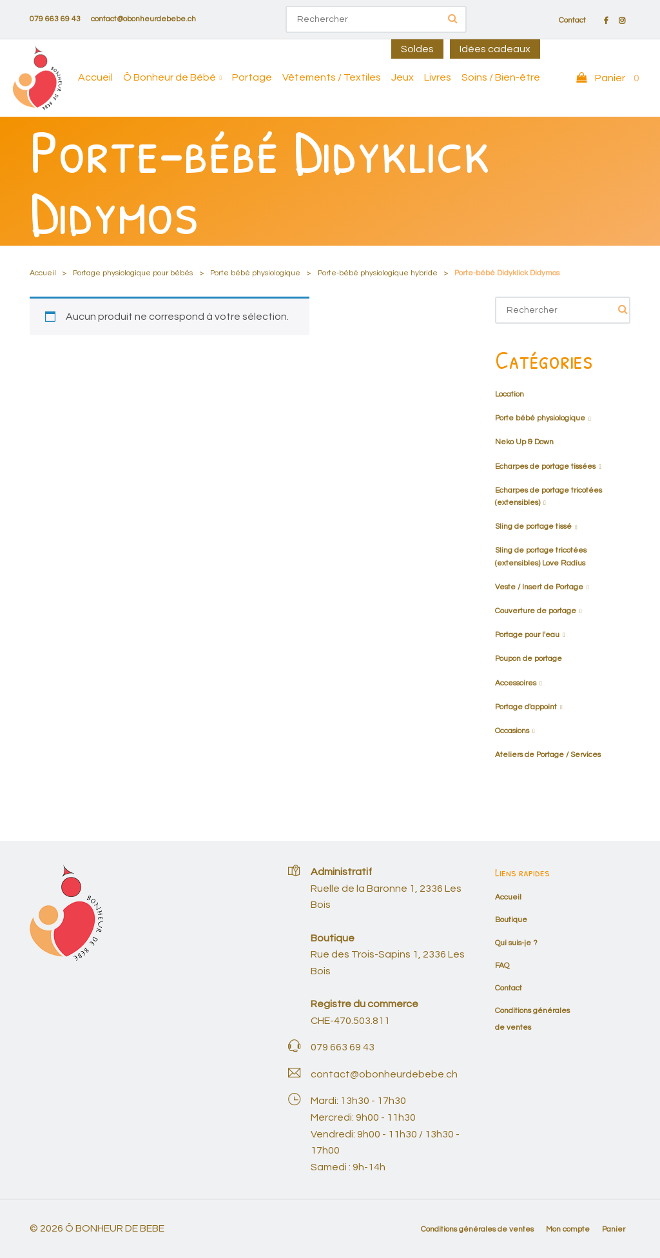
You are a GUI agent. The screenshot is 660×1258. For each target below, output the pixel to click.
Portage (252, 77)
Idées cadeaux (495, 49)
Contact (572, 21)
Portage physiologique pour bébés (133, 273)
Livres (437, 77)
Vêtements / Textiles (331, 77)
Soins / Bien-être (500, 77)
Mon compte (568, 1229)
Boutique (511, 920)
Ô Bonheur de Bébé (169, 77)
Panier (613, 1229)
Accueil (95, 77)
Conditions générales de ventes (477, 1229)
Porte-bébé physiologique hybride (378, 273)
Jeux (402, 77)
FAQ (502, 965)
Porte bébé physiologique (255, 273)
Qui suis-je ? (516, 943)
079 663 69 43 (55, 19)
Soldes (417, 49)
